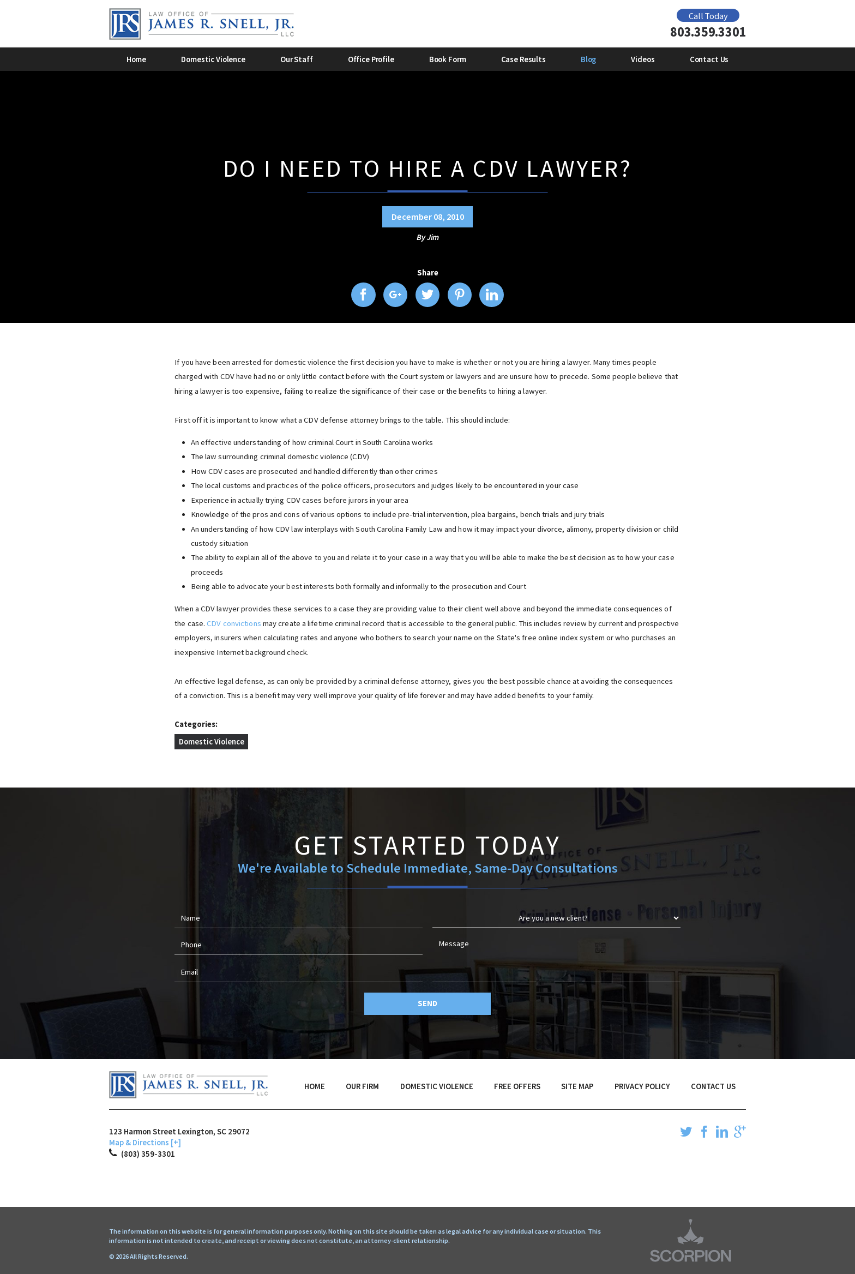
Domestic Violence (211, 742)
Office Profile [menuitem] (371, 59)
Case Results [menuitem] (523, 59)
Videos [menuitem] (642, 59)
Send (427, 1003)
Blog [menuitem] (588, 59)
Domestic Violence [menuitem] (213, 59)
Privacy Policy (642, 1086)
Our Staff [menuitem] (296, 59)
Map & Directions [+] (145, 1142)
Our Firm (362, 1086)
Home (314, 1086)
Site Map (577, 1086)
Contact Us (713, 1086)
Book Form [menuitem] (447, 59)
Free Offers (517, 1086)
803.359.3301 (708, 32)
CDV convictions (235, 623)
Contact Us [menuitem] (709, 59)
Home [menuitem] (136, 59)
